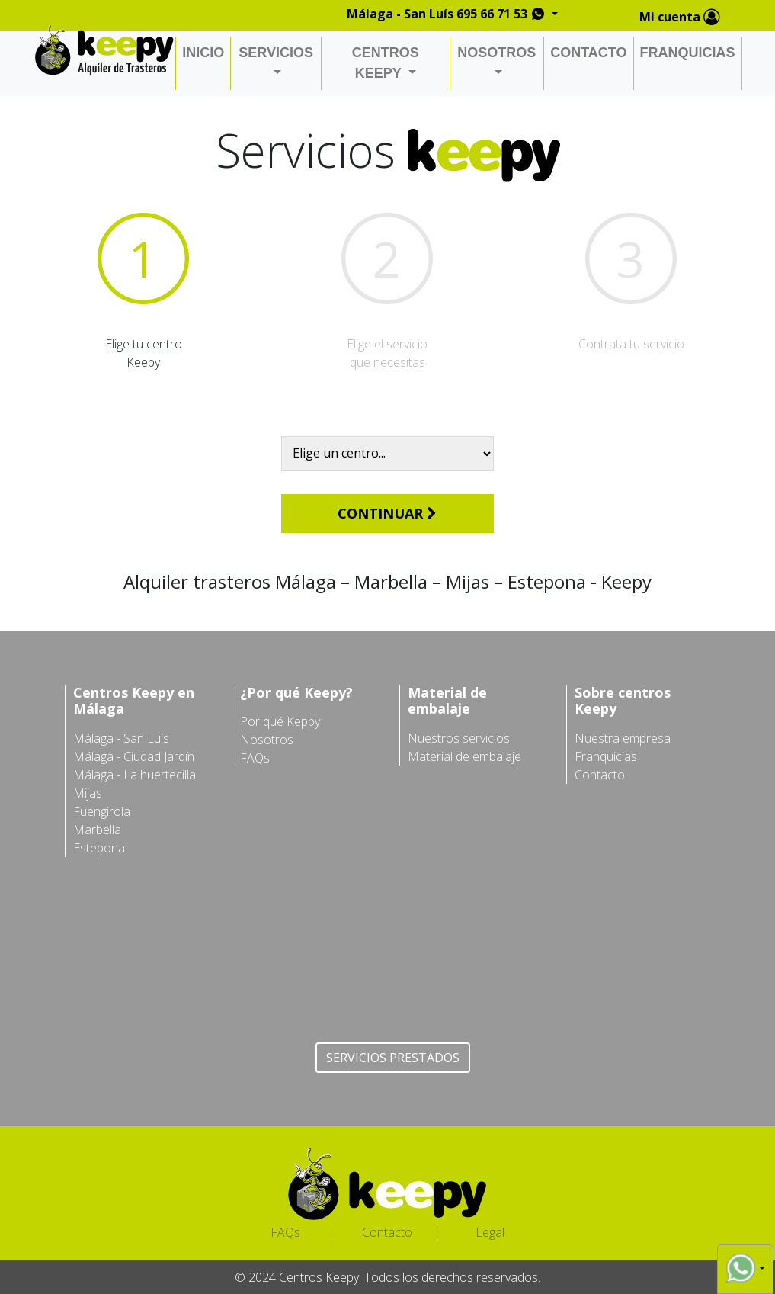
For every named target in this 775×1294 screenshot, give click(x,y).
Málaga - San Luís (121, 738)
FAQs (255, 758)
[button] (745, 1268)
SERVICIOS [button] (276, 52)
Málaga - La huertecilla (134, 774)
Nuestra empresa (623, 738)
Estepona (99, 848)
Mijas (87, 793)
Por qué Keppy (280, 721)
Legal (490, 1232)
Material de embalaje (464, 756)
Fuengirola (101, 811)
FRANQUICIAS (687, 52)
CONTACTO (588, 52)
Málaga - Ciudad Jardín (133, 756)
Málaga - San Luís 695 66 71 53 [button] (448, 13)
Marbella (97, 829)
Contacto (600, 774)
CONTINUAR (387, 513)
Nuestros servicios (459, 738)
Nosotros (266, 739)
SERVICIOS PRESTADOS (393, 1057)
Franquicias (606, 756)
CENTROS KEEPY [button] (385, 63)
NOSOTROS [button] (496, 52)
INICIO (203, 52)
